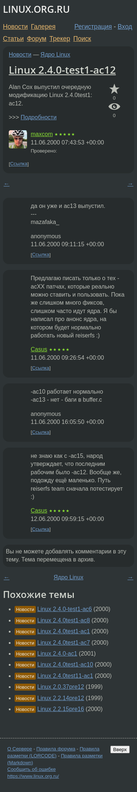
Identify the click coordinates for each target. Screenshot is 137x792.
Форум (36, 38)
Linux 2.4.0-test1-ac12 (62, 70)
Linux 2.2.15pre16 (60, 709)
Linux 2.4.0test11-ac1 (65, 676)
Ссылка (18, 164)
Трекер (59, 38)
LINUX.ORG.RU (36, 9)
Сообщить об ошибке (31, 769)
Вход (125, 26)
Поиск (82, 38)
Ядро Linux (55, 54)
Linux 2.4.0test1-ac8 (63, 620)
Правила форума (56, 749)
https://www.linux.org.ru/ (33, 776)
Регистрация (93, 26)
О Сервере (19, 749)
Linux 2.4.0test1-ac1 (63, 631)
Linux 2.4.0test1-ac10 (65, 664)
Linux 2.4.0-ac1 (57, 653)
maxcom (42, 134)
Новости (15, 26)
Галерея (43, 26)
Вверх (120, 749)
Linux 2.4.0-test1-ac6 (64, 609)
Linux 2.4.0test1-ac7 (63, 643)
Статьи (13, 38)
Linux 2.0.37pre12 (60, 687)
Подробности (38, 117)
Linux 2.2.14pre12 (60, 698)
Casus (39, 349)
